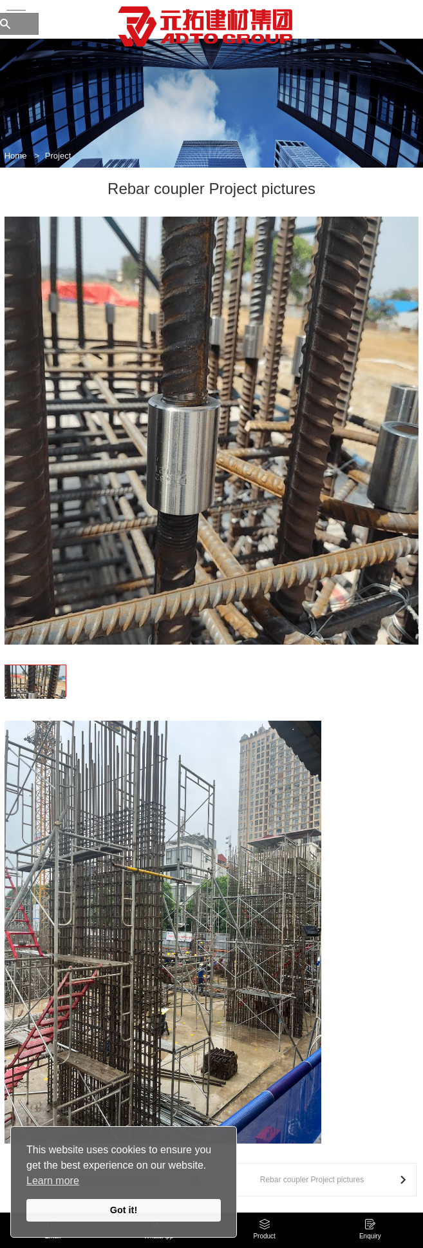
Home (16, 156)
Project (58, 156)
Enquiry (370, 1236)
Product (264, 1236)
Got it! (123, 1210)
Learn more (52, 1180)
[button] (15, 458)
